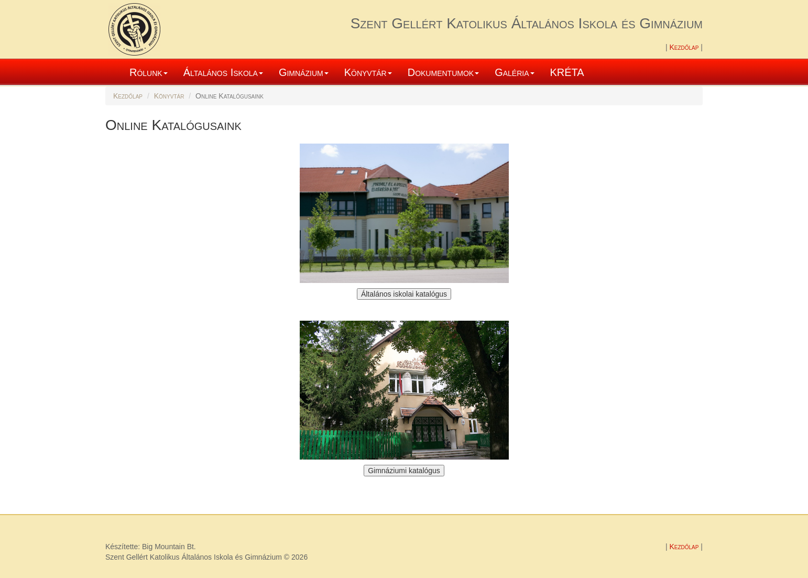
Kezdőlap (685, 47)
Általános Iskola (223, 72)
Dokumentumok (443, 72)
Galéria (514, 72)
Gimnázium (304, 72)
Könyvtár (368, 72)
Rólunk (148, 72)
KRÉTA (567, 72)
